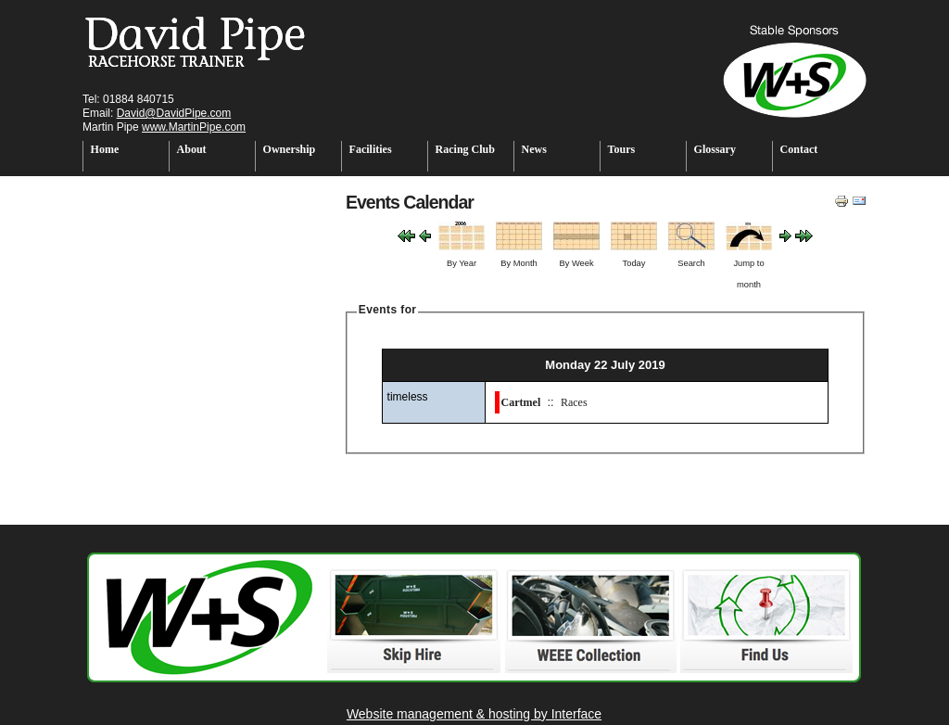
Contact (799, 149)
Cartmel (521, 402)
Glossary (715, 149)
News (534, 149)
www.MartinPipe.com (194, 127)
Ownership (289, 149)
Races (574, 402)
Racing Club (465, 149)
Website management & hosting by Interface (474, 713)
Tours (622, 149)
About (192, 149)
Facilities (370, 149)
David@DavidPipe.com (174, 113)
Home (105, 149)
